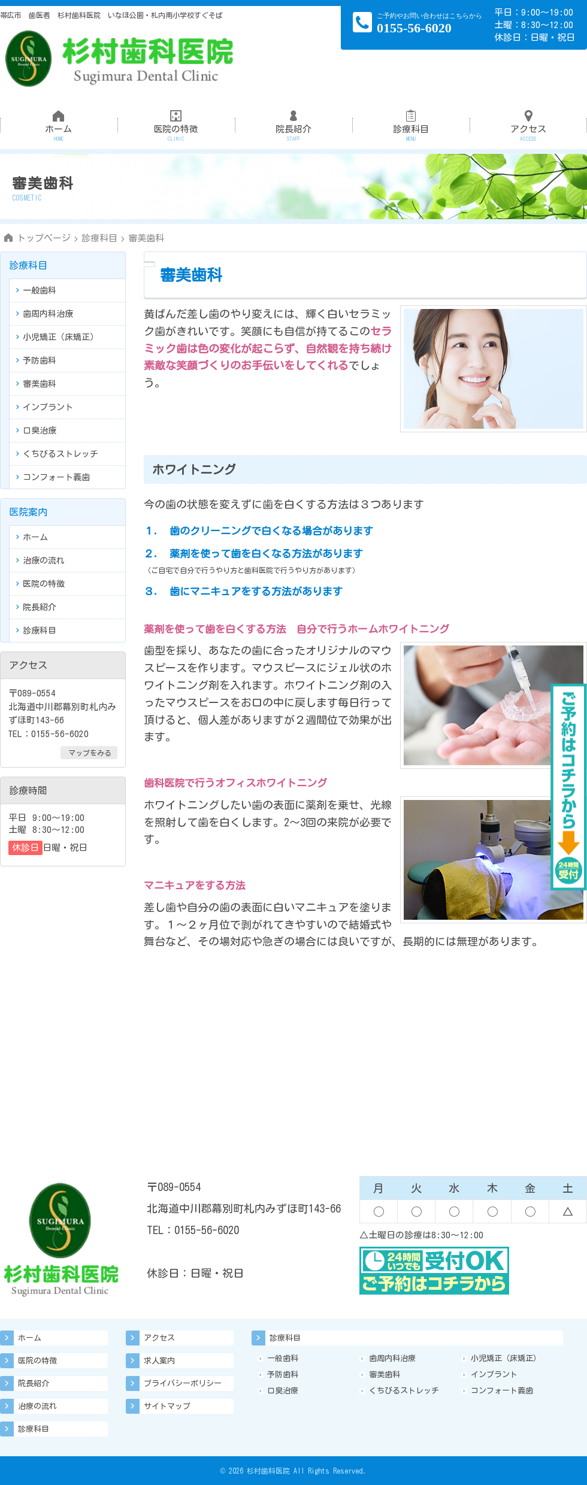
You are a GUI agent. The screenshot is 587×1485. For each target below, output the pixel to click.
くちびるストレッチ (57, 454)
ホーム (58, 120)
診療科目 (411, 120)
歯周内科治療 (44, 314)
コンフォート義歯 (53, 477)
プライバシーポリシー (183, 1383)
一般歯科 (36, 290)
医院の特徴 (176, 120)
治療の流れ (40, 560)
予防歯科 (36, 360)
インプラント (44, 407)
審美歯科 (36, 384)
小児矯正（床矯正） (57, 337)
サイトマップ (167, 1406)
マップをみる (89, 752)
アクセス (528, 120)
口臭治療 (36, 430)
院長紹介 (293, 120)
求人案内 (159, 1361)
